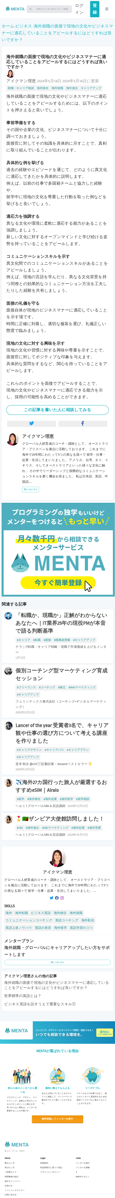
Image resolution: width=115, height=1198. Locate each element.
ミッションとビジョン (15, 1190)
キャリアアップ (91, 88)
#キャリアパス (54, 749)
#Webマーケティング (82, 687)
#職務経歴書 (62, 639)
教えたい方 (10, 1163)
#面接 (47, 639)
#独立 (62, 687)
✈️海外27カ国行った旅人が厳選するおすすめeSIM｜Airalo (61, 786)
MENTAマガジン (82, 1177)
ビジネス (23, 26)
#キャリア (23, 639)
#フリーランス (26, 687)
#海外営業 (94, 827)
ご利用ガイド (11, 1172)
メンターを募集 (83, 1168)
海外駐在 (87, 920)
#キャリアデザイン (29, 749)
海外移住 (43, 88)
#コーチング (47, 687)
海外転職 (21, 913)
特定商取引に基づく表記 (51, 1168)
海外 (9, 913)
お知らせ (9, 1186)
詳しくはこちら (30, 489)
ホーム (8, 26)
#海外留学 (66, 799)
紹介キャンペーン (13, 1181)
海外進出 (72, 88)
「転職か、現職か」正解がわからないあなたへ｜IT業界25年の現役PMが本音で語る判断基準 (61, 623)
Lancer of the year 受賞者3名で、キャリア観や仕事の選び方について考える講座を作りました (62, 733)
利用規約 (44, 1163)
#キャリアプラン (78, 749)
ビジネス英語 (41, 913)
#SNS (20, 827)
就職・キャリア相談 (21, 88)
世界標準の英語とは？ (22, 996)
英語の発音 (43, 928)
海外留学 (60, 928)
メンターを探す (83, 1163)
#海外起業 (50, 799)
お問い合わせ (11, 1195)
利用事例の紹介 (12, 1177)
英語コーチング (66, 920)
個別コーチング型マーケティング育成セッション (61, 674)
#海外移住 (34, 799)
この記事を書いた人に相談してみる (57, 410)
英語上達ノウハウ (19, 928)
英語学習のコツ (81, 928)
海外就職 (57, 88)
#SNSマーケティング (55, 827)
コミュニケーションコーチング (29, 920)
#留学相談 (82, 799)
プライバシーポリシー (50, 1172)
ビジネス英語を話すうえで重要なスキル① (40, 1004)
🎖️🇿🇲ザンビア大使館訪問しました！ (60, 819)
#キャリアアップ (84, 639)
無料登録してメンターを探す (57, 1119)
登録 (95, 9)
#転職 (37, 639)
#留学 (20, 799)
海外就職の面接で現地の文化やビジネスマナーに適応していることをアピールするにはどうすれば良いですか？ (57, 33)
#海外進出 (32, 827)
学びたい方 (10, 1168)
